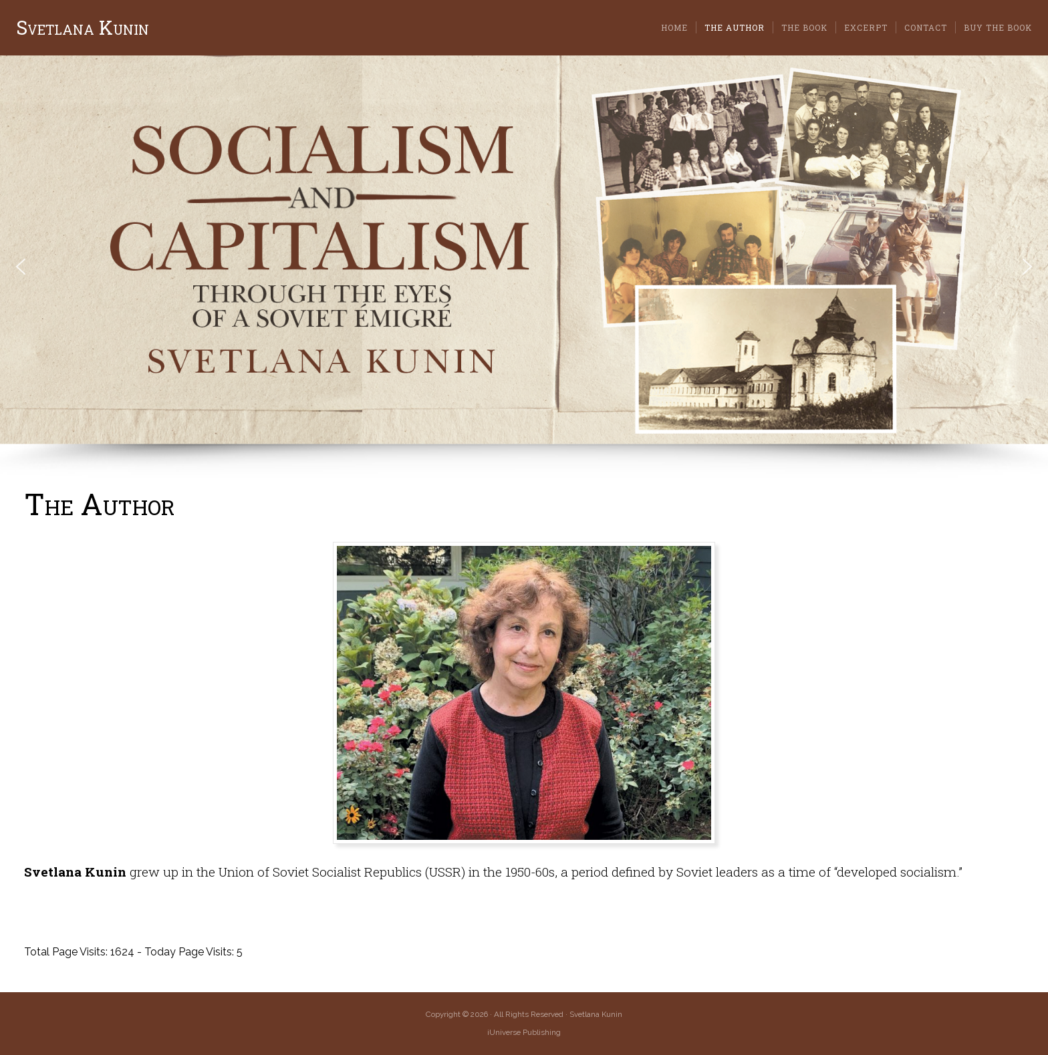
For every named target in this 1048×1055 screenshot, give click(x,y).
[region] (524, 266)
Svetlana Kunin (82, 27)
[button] (20, 266)
